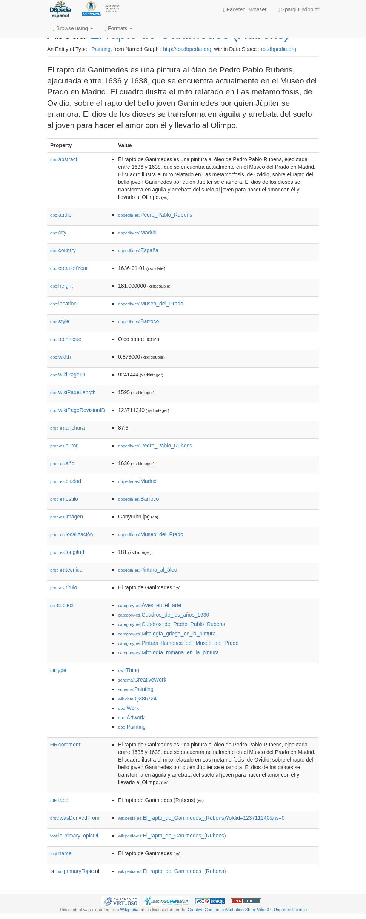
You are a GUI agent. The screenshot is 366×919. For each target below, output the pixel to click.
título (63, 587)
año (62, 463)
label (59, 800)
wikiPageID (67, 375)
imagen (66, 516)
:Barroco (138, 321)
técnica (66, 570)
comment (65, 745)
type (58, 670)
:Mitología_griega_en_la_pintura (167, 634)
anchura (67, 428)
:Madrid (137, 233)
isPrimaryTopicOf (74, 836)
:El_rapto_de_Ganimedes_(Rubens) (172, 836)
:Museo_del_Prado (150, 304)
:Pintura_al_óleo (147, 570)
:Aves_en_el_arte (149, 605)
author (61, 215)
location (63, 304)
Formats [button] (118, 28)
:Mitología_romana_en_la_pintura (168, 652)
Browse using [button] (73, 28)
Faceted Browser (245, 9)
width (60, 357)
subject (62, 605)
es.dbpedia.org (278, 49)
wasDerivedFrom (75, 818)
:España (138, 250)
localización (71, 534)
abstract (63, 159)
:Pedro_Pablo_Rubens (155, 215)
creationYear (69, 268)
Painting (101, 49)
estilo (64, 499)
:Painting (136, 689)
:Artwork (131, 717)
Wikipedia (129, 909)
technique (66, 339)
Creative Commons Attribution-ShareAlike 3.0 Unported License (247, 909)
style (59, 321)
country (63, 250)
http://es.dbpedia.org (187, 49)
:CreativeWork (142, 680)
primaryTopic (74, 871)
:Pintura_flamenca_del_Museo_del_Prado (178, 643)
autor (64, 446)
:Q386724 (137, 698)
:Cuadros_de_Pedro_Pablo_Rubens (171, 624)
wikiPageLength (73, 392)
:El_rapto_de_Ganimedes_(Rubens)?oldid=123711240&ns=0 (201, 818)
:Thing (128, 670)
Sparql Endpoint (298, 9)
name (61, 853)
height (61, 286)
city (58, 233)
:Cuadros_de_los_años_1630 (163, 615)
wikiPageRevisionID (77, 410)
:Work (128, 708)
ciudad (65, 481)
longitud (67, 552)
